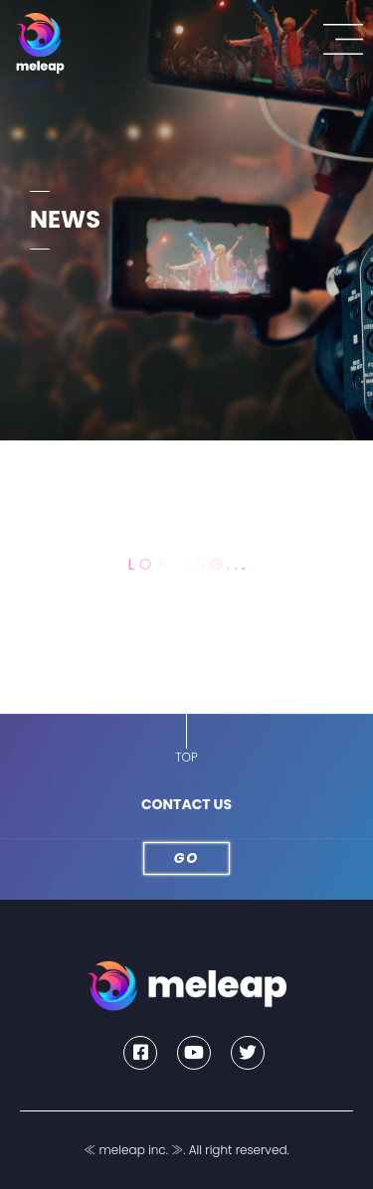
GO (187, 858)
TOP (186, 757)
